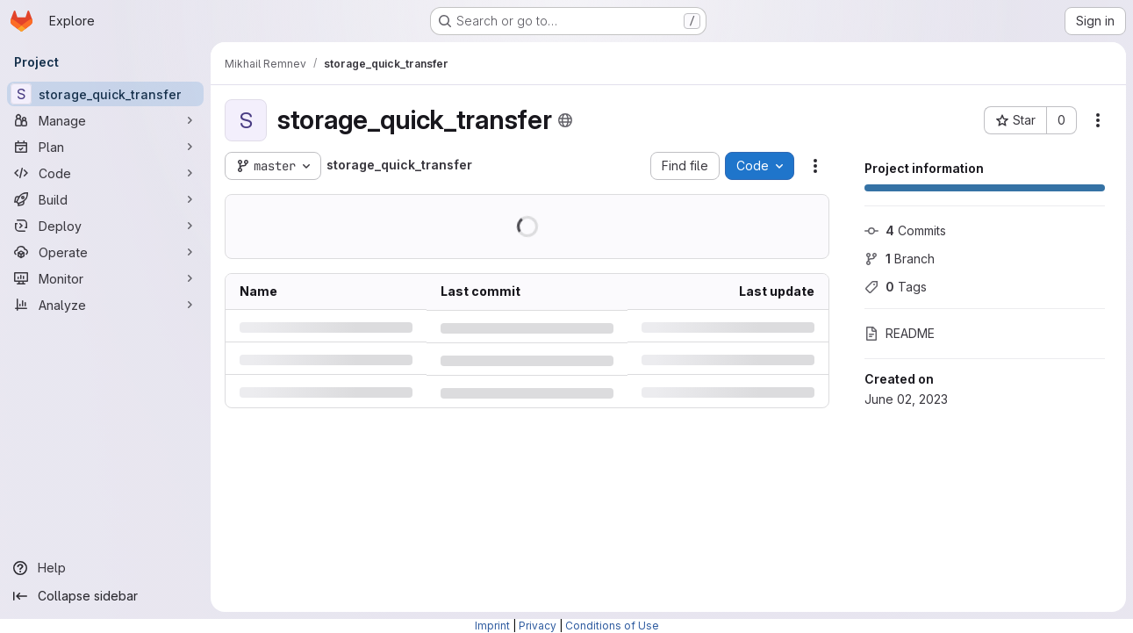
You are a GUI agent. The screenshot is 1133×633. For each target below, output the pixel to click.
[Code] (105, 173)
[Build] (105, 199)
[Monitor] (105, 278)
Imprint (492, 625)
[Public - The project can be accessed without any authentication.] (565, 120)
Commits (905, 230)
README (899, 333)
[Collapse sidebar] (105, 596)
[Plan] (105, 146)
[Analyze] (105, 304)
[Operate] (105, 252)
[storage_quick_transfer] (105, 94)
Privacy (537, 625)
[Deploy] (105, 225)
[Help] (105, 568)
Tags (895, 286)
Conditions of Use (612, 625)
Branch (899, 258)
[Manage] (105, 120)
